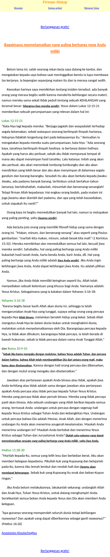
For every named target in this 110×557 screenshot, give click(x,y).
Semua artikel (55, 8)
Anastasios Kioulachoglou (19, 533)
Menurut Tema (91, 8)
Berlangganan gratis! (55, 27)
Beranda (18, 8)
